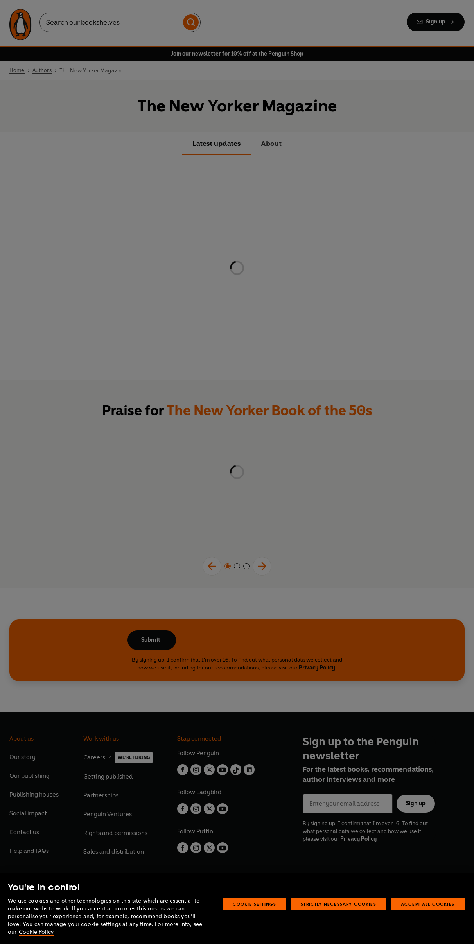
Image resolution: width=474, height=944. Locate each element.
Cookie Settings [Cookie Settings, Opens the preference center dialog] (254, 904)
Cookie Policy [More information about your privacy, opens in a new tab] (36, 932)
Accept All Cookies (427, 904)
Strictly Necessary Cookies (338, 904)
